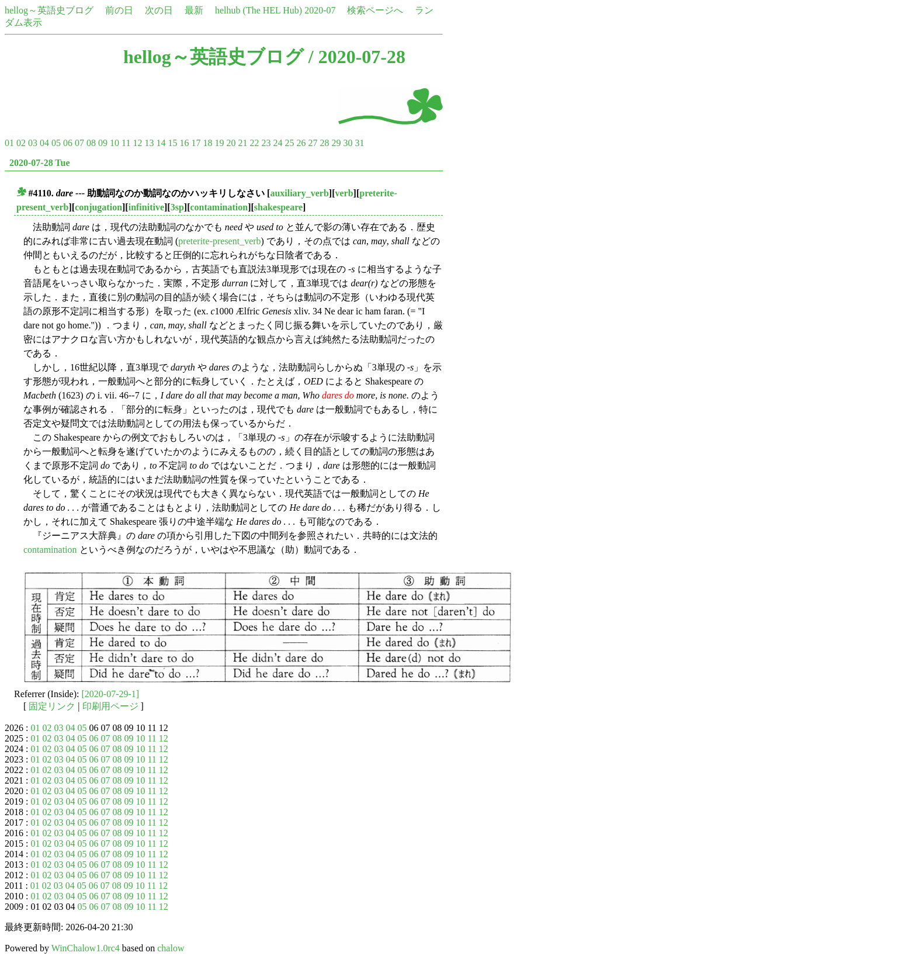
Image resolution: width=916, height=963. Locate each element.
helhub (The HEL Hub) (258, 10)
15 (172, 143)
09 (102, 143)
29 (336, 143)
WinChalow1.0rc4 (85, 948)
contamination (219, 207)
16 (184, 143)
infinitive (146, 207)
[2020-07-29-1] (111, 694)
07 (79, 143)
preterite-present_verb (219, 241)
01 (9, 143)
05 (56, 143)
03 (32, 143)
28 (324, 143)
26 (301, 143)
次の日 (159, 10)
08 (91, 143)
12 (137, 143)
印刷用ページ (110, 706)
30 (347, 143)
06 (67, 143)
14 (160, 143)
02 (21, 143)
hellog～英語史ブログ (49, 10)
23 (265, 143)
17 (195, 143)
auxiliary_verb (299, 193)
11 (126, 143)
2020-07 (319, 10)
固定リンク (52, 706)
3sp (177, 207)
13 (149, 143)
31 (359, 143)
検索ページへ (375, 10)
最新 (194, 10)
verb (344, 193)
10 (114, 143)
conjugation (98, 207)
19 (219, 143)
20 (230, 143)
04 (44, 143)
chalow (170, 948)
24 (277, 143)
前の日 (119, 10)
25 (289, 143)
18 (207, 143)
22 (254, 143)
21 (242, 143)
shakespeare (278, 207)
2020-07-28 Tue (39, 163)
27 (312, 143)
